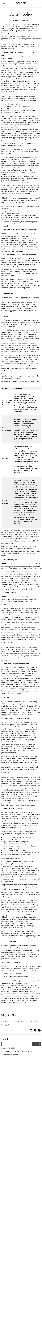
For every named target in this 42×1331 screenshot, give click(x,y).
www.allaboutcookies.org (12, 378)
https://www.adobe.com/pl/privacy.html (18, 601)
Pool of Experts (34, 1021)
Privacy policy (5, 1025)
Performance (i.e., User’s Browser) (7, 403)
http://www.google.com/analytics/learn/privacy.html (23, 568)
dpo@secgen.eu (32, 821)
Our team (4, 1021)
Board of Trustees (18, 1021)
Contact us (37, 1025)
